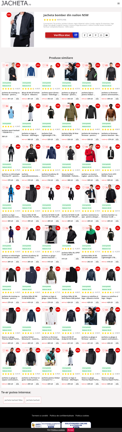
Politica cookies (82, 415)
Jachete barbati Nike (14, 400)
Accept (71, 430)
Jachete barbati (33, 400)
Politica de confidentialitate (62, 415)
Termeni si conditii (40, 415)
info (17, 98)
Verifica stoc (66, 35)
